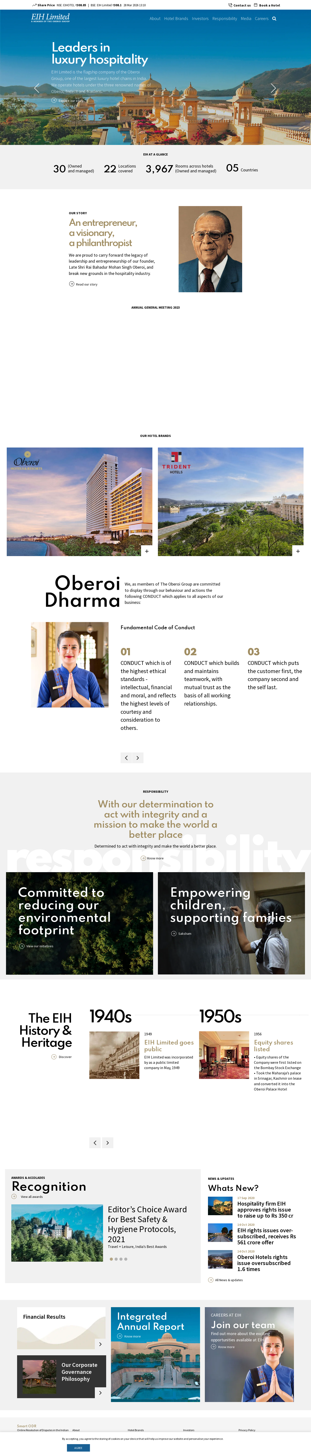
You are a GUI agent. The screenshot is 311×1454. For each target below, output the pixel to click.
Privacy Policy (247, 1430)
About (155, 18)
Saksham (184, 933)
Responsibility (224, 18)
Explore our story (71, 100)
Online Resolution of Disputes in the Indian (43, 1430)
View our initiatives (39, 946)
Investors (200, 18)
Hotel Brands (176, 18)
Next (274, 88)
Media (246, 18)
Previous (37, 88)
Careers (262, 18)
